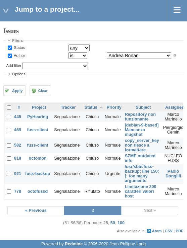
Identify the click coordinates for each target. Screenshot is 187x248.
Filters (17, 40)
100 (121, 223)
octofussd (38, 191)
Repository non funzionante (140, 116)
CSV (169, 231)
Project (39, 107)
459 (17, 130)
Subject (143, 107)
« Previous (36, 210)
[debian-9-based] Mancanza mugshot (142, 130)
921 (17, 173)
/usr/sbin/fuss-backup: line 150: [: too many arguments (142, 173)
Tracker (68, 107)
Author (19, 55)
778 (17, 191)
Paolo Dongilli (173, 173)
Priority (114, 107)
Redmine (74, 244)
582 (17, 145)
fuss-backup (37, 173)
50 (112, 223)
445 (17, 116)
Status (19, 48)
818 (17, 158)
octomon (38, 158)
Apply (17, 91)
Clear (43, 91)
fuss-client (37, 130)
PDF (179, 231)
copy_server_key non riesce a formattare (142, 145)
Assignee (174, 107)
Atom (157, 231)
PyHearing (37, 116)
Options (19, 74)
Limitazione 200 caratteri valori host (140, 191)
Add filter (13, 66)
